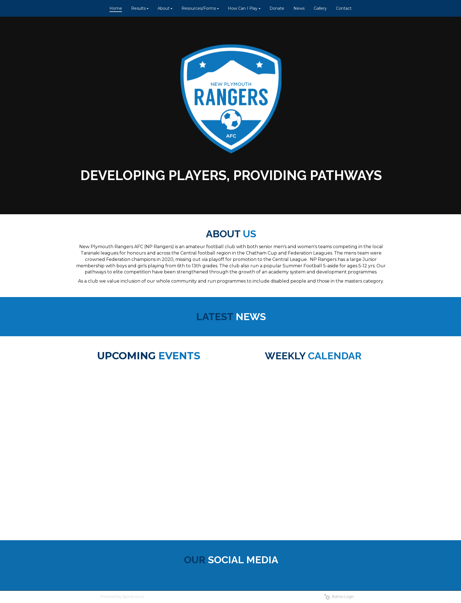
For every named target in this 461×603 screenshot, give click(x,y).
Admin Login (339, 596)
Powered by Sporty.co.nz (122, 596)
